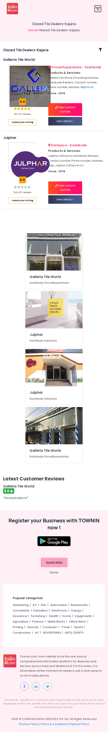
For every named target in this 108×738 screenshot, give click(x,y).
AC (35, 611)
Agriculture (20, 628)
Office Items (77, 628)
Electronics (59, 617)
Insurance (20, 622)
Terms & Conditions (54, 730)
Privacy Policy (28, 730)
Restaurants (79, 611)
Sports (78, 633)
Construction (22, 639)
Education (40, 617)
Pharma (37, 628)
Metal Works (56, 628)
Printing (18, 633)
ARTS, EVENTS (74, 639)
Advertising (21, 611)
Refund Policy (79, 730)
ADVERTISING (52, 639)
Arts (43, 611)
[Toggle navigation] (97, 8)
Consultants (21, 617)
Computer (50, 633)
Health (53, 622)
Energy (76, 617)
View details (65, 124)
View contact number (65, 113)
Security (33, 633)
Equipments (83, 622)
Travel (65, 633)
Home (32, 30)
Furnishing (38, 622)
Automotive (58, 611)
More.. (91, 90)
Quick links (54, 568)
